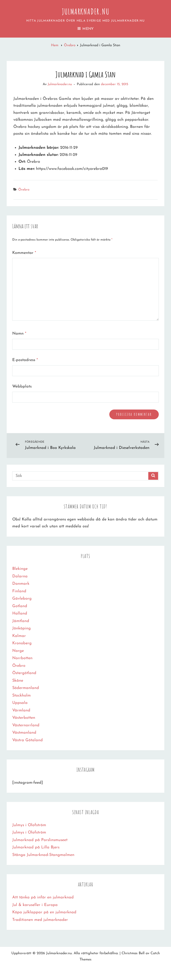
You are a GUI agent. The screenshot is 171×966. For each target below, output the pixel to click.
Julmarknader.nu (85, 11)
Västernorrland (25, 725)
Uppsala (20, 703)
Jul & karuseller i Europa (35, 905)
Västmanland (24, 733)
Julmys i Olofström (29, 825)
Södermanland (25, 688)
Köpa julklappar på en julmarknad (44, 912)
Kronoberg (22, 643)
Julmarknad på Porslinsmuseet (39, 840)
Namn (19, 333)
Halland (19, 613)
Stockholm (21, 695)
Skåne (17, 681)
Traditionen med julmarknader (40, 920)
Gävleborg (22, 598)
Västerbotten (23, 718)
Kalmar (19, 636)
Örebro (69, 45)
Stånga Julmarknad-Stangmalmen (43, 855)
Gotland (19, 606)
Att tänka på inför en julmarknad (43, 897)
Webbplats (22, 386)
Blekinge (20, 569)
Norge (18, 651)
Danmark (20, 584)
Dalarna (20, 576)
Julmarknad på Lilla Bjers (35, 847)
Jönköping (21, 628)
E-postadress (25, 360)
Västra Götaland (27, 740)
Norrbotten (22, 658)
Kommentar (24, 253)
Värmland (21, 710)
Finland (19, 591)
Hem (55, 45)
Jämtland (20, 621)
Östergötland (24, 673)
